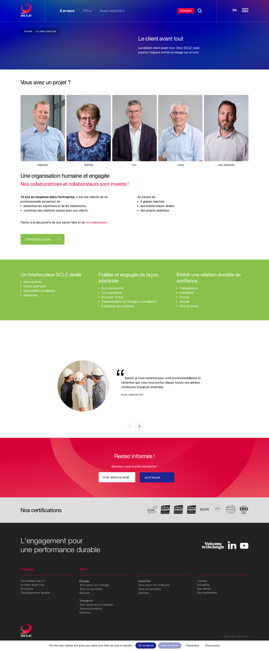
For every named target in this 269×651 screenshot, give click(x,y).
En (234, 10)
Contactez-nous (37, 239)
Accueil (28, 31)
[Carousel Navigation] (134, 426)
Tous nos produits (90, 588)
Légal (233, 636)
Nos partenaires (207, 592)
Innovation (27, 588)
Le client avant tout (33, 584)
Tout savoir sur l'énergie (94, 585)
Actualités (203, 584)
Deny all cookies (170, 645)
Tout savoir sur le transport (96, 604)
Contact (185, 10)
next (139, 426)
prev (130, 426)
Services (84, 592)
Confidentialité (242, 636)
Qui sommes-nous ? (33, 580)
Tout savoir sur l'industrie (154, 585)
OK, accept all (145, 645)
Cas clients (204, 588)
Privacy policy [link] (212, 645)
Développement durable (35, 592)
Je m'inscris (152, 477)
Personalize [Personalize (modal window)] (192, 645)
